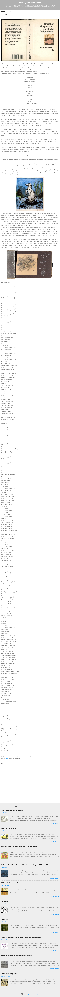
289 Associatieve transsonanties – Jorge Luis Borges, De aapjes (21, 937)
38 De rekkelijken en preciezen (11, 883)
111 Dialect (4, 901)
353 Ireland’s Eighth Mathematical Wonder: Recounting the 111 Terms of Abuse (26, 865)
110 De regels (5, 919)
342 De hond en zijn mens (9, 974)
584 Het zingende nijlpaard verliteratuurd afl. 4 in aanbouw (19, 846)
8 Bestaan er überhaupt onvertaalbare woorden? (16, 955)
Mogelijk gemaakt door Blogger (30, 994)
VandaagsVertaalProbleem (30, 3)
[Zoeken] (58, 3)
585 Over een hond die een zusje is (12, 810)
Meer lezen (54, 823)
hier (26, 155)
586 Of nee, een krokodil (8, 828)
